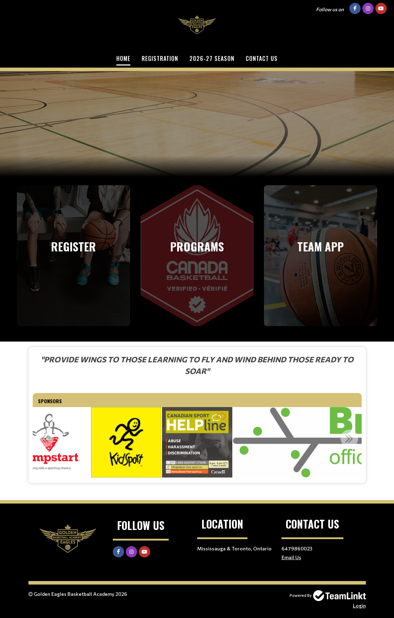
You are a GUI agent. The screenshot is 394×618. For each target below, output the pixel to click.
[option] (126, 442)
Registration (160, 58)
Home (123, 58)
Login (359, 605)
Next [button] (349, 438)
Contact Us (262, 58)
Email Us (291, 557)
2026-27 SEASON (211, 58)
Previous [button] (45, 438)
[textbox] (197, 365)
